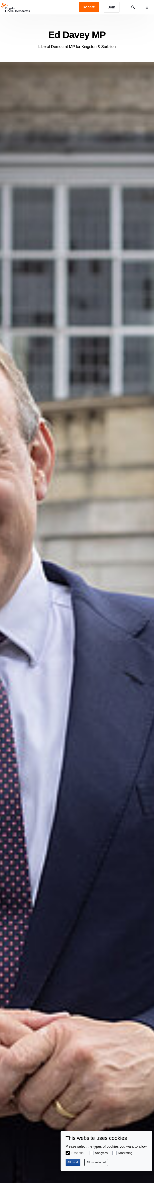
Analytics (101, 1153)
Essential (77, 1153)
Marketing (125, 1153)
